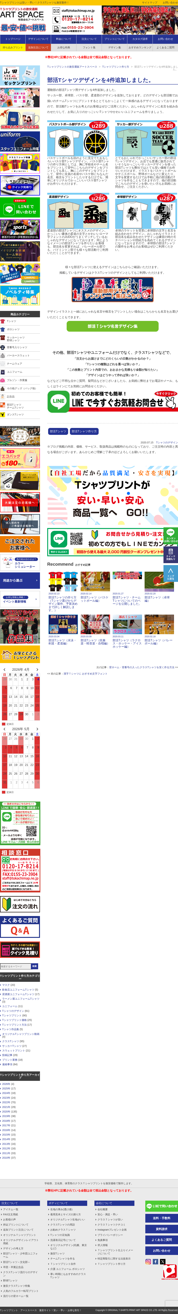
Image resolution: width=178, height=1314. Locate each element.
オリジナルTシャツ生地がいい (67, 1219)
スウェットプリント (13, 1050)
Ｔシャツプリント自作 (63, 1263)
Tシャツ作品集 (10, 1029)
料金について (63, 38)
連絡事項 (7, 1064)
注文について (89, 38)
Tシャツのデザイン (167, 442)
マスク (6, 984)
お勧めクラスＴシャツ (63, 1229)
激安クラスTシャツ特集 (16, 1285)
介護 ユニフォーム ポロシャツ (67, 1268)
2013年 (6, 1143)
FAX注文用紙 (10, 1214)
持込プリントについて (16, 1224)
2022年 (6, 1102)
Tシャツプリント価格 (14, 1020)
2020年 (6, 1111)
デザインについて (38, 38)
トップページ (13, 38)
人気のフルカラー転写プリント (21, 1290)
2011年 (6, 1153)
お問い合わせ (170, 2)
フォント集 (89, 47)
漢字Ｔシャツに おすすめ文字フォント (86, 673)
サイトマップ (149, 2)
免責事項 (103, 1240)
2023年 (6, 1097)
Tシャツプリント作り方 (115, 66)
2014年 (6, 1139)
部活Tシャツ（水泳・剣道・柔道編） (63, 630)
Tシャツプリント (12, 1015)
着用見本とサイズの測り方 (65, 1214)
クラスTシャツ (10, 1041)
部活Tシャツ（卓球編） (159, 587)
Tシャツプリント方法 (14, 1024)
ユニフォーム (9, 1006)
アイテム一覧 (10, 1209)
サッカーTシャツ (12, 1046)
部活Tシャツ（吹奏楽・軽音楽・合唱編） (95, 630)
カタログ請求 (140, 38)
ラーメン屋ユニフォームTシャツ (20, 998)
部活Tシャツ (58, 431)
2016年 (6, 1130)
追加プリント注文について (18, 1229)
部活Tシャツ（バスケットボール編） (95, 587)
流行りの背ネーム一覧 (16, 1296)
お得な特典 (63, 47)
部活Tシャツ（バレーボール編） (159, 630)
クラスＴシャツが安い (110, 1219)
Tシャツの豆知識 (60, 1234)
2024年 (6, 1093)
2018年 (6, 1120)
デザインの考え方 (13, 1248)
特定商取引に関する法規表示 (114, 1258)
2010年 (6, 1157)
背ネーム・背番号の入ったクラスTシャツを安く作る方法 (141, 667)
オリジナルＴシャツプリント (19, 1234)
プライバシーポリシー (110, 1234)
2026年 (6, 1083)
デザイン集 (114, 47)
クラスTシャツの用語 (62, 1224)
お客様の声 (9, 1219)
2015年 (6, 1134)
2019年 (6, 1116)
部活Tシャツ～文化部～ (16, 1262)
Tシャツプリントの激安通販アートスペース (72, 66)
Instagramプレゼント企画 (112, 1229)
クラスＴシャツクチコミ (112, 1224)
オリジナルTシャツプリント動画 (20, 1034)
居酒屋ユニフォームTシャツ (18, 994)
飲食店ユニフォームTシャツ (18, 989)
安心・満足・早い (108, 1214)
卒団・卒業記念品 (13, 1267)
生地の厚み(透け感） (62, 1209)
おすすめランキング (140, 47)
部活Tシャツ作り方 (84, 431)
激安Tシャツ (57, 1253)
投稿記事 (7, 1055)
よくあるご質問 (161, 1239)
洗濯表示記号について (63, 1240)
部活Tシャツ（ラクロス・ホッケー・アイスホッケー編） (127, 631)
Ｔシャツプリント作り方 (112, 1263)
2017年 (6, 1125)
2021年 (6, 1107)
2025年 (6, 1088)
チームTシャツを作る (62, 1258)
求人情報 (103, 1245)
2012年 (6, 1148)
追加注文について (38, 47)
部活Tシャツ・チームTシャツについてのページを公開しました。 (127, 588)
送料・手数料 (161, 1218)
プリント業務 (9, 1059)
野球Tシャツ (10, 1280)
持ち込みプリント (13, 47)
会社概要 (103, 1209)
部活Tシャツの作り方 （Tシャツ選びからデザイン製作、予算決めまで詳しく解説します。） (63, 592)
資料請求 (161, 1229)
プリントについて (114, 38)
